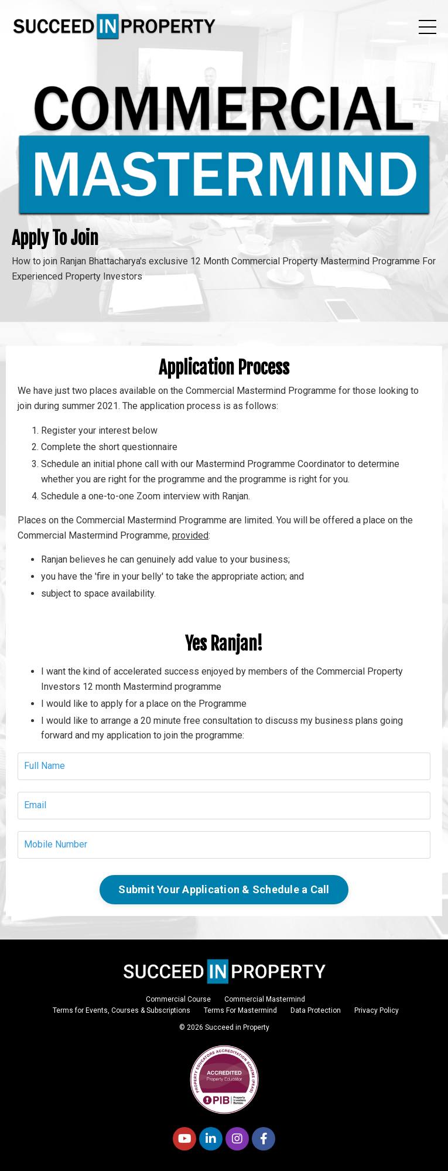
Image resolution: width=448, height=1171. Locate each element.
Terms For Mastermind (240, 1010)
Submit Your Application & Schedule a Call (223, 889)
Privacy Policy (376, 1010)
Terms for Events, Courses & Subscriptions (121, 1010)
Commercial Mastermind (264, 999)
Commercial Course (178, 999)
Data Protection (315, 1010)
